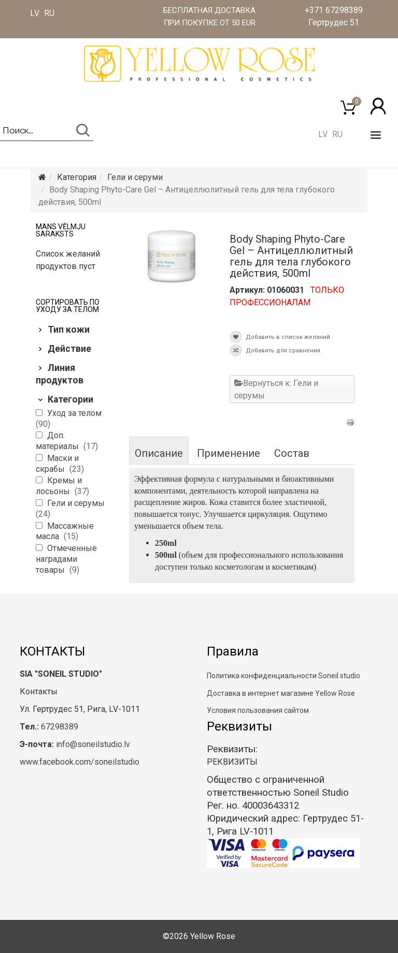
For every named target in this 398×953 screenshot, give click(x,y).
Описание (159, 453)
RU (49, 13)
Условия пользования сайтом (258, 710)
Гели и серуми (135, 177)
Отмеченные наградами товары (66, 559)
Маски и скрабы (57, 463)
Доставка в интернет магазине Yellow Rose (281, 693)
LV (34, 13)
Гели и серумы (76, 503)
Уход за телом (74, 413)
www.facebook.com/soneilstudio (79, 762)
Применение (228, 453)
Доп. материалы (58, 440)
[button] (378, 106)
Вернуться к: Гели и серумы (276, 389)
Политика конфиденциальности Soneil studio (283, 676)
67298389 (59, 727)
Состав (291, 453)
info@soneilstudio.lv (93, 744)
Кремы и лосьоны (59, 485)
